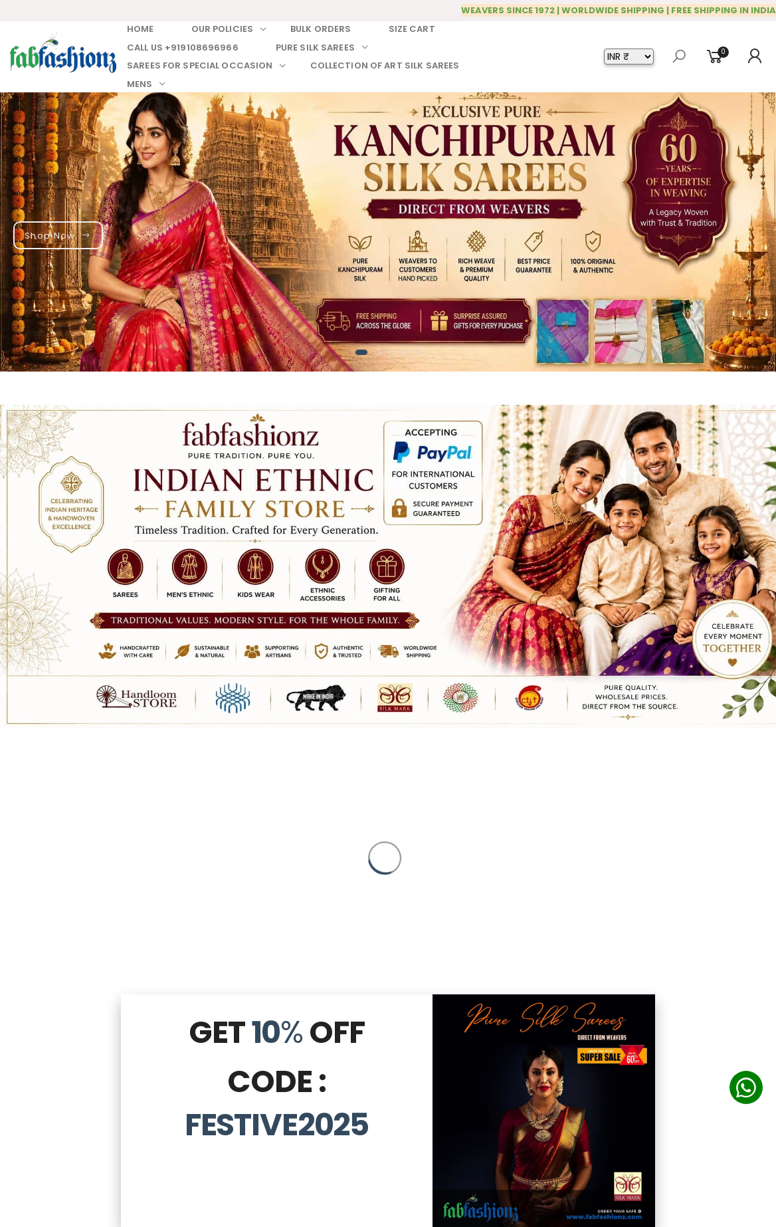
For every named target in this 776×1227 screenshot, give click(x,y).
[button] (361, 352)
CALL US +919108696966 (183, 47)
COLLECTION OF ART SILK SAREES (385, 65)
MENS (140, 84)
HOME (140, 29)
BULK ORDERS (320, 29)
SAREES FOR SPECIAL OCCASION (200, 65)
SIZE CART (412, 29)
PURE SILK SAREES (315, 47)
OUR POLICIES (222, 29)
